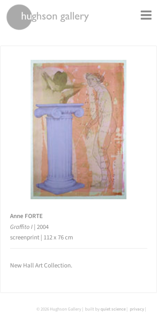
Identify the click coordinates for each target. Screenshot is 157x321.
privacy (137, 309)
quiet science (113, 309)
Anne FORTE (26, 216)
